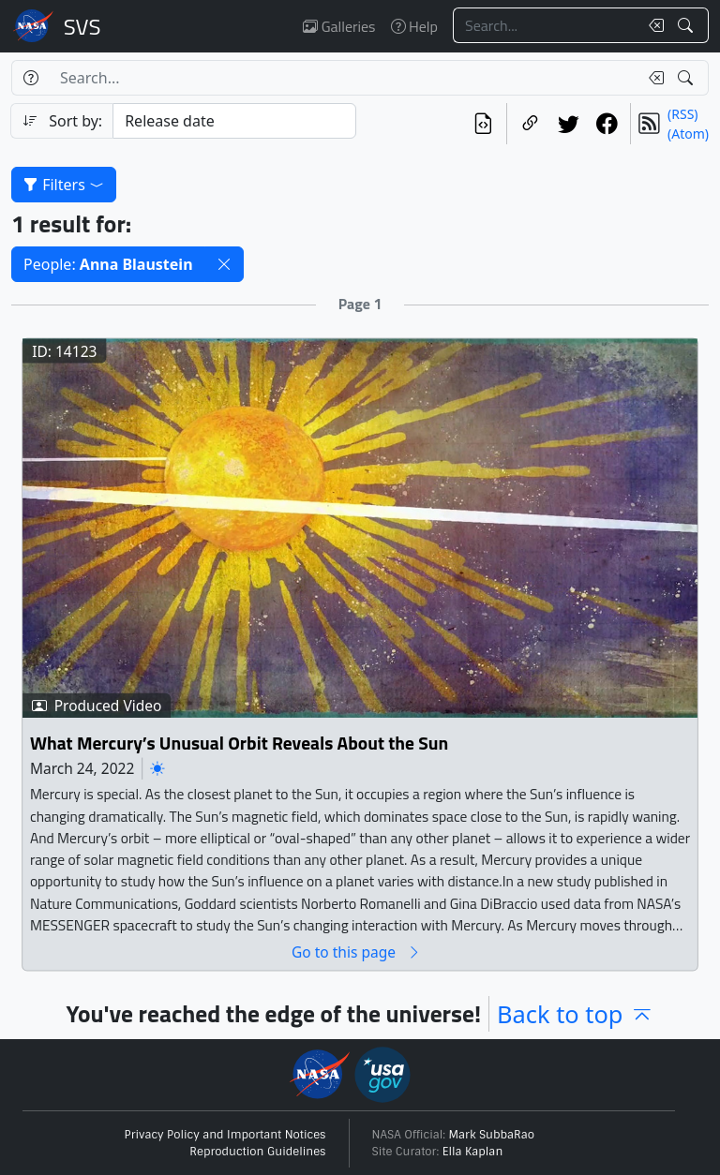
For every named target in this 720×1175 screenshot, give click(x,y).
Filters (63, 184)
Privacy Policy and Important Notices (225, 1134)
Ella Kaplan (472, 1151)
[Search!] (688, 25)
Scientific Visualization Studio (82, 26)
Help (414, 26)
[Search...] (545, 25)
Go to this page (356, 951)
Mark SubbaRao (492, 1134)
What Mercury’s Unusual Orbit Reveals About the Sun (239, 742)
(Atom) (688, 133)
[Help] (30, 78)
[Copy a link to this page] (530, 124)
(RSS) (683, 114)
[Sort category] (234, 121)
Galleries (339, 26)
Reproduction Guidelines (257, 1151)
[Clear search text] (653, 25)
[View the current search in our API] (483, 123)
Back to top (575, 1014)
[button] (224, 264)
